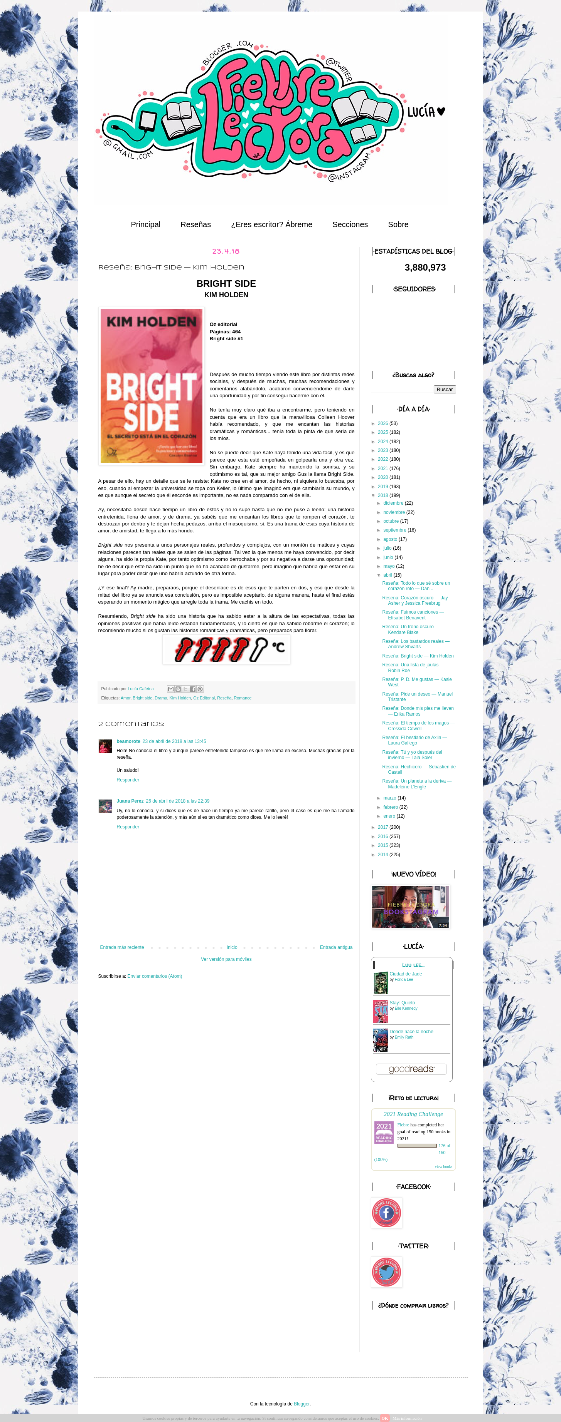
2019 (383, 486)
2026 (383, 423)
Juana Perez (130, 801)
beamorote (128, 741)
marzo (390, 798)
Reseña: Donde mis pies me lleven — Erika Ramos (417, 711)
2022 (383, 459)
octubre (391, 521)
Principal (146, 224)
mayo (389, 566)
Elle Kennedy (406, 1008)
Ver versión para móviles (226, 959)
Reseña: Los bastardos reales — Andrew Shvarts (416, 644)
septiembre (395, 530)
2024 (383, 441)
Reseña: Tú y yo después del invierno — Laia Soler (412, 754)
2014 (383, 854)
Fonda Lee (404, 979)
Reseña (224, 698)
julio (388, 548)
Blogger (302, 1404)
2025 (383, 432)
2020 (383, 477)
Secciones (350, 224)
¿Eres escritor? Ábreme (271, 224)
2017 (383, 827)
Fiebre (403, 1125)
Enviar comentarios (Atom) (155, 976)
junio (388, 557)
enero (389, 816)
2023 (383, 450)
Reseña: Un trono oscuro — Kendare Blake (411, 629)
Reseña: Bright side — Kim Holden (417, 656)
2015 (383, 845)
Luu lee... (413, 965)
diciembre (393, 503)
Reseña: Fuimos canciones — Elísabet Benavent (413, 614)
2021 (383, 468)
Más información (407, 1418)
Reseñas (195, 224)
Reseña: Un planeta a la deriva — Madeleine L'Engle (416, 783)
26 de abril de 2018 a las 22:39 (178, 801)
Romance (242, 698)
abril (388, 575)
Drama (161, 698)
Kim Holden (180, 698)
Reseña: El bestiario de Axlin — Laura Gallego (414, 740)
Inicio (232, 947)
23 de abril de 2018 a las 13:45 (174, 741)
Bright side (142, 698)
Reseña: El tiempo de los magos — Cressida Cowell (418, 725)
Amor (125, 698)
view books (444, 1166)
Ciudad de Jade (406, 974)
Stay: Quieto (402, 1002)
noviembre (394, 512)
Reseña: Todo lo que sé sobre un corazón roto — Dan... (416, 586)
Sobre (398, 224)
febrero (391, 807)
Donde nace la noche (411, 1031)
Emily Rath (404, 1037)
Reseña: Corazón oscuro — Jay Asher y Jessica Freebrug (415, 600)
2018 (383, 495)
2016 (383, 836)
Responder (128, 780)
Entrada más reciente (122, 947)
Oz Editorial (204, 698)
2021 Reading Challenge (413, 1114)
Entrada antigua (336, 947)
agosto (390, 539)
